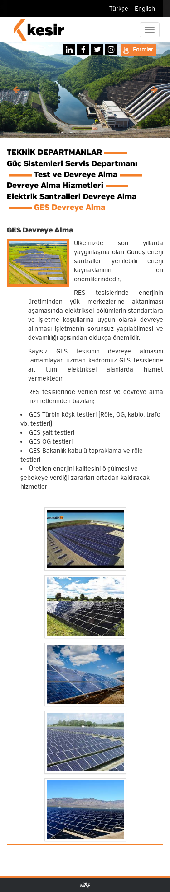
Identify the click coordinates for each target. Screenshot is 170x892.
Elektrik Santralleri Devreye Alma (71, 197)
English (145, 9)
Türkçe (118, 9)
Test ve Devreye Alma (75, 175)
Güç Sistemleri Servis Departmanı (72, 164)
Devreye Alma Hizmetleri (55, 185)
